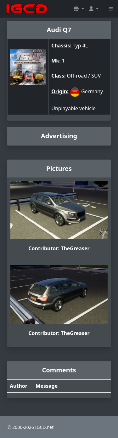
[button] (78, 9)
